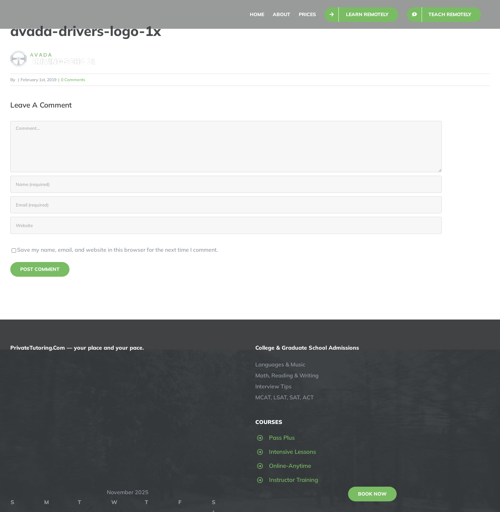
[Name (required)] (226, 184)
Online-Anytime (290, 465)
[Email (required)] (226, 204)
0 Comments (73, 79)
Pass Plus (282, 437)
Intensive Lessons (292, 451)
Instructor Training (293, 479)
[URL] (226, 225)
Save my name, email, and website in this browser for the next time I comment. (117, 249)
